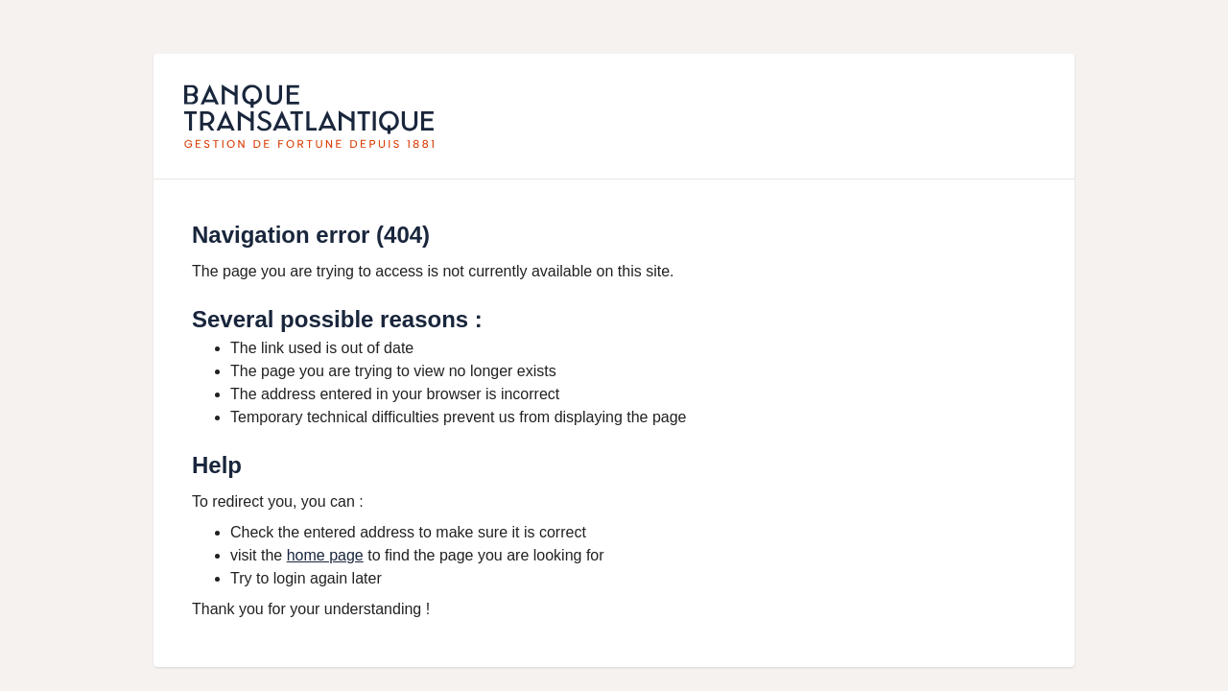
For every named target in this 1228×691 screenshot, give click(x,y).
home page (325, 555)
